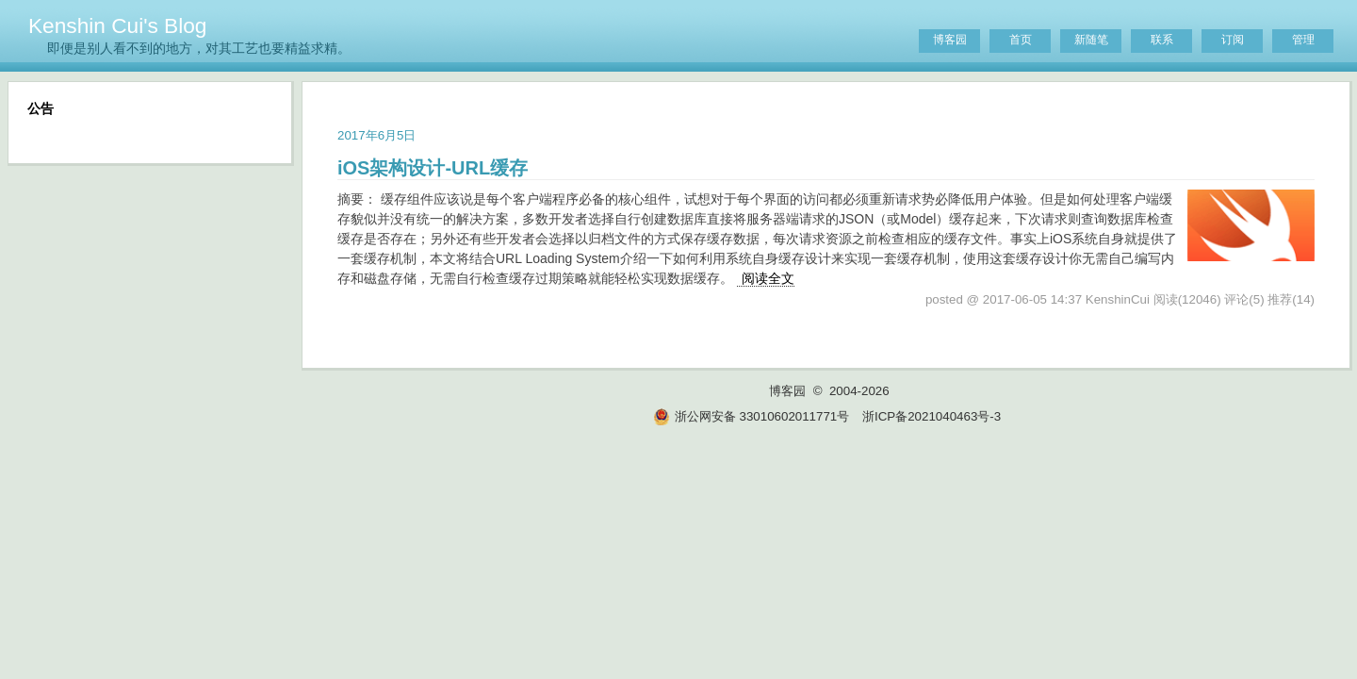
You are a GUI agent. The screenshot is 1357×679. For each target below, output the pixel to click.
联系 (1162, 39)
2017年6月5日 (376, 135)
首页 (1020, 39)
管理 (1303, 39)
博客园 (950, 39)
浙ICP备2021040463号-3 (931, 416)
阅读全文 (768, 278)
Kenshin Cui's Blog (117, 25)
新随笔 (1091, 39)
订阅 (1232, 39)
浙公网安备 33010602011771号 (751, 416)
